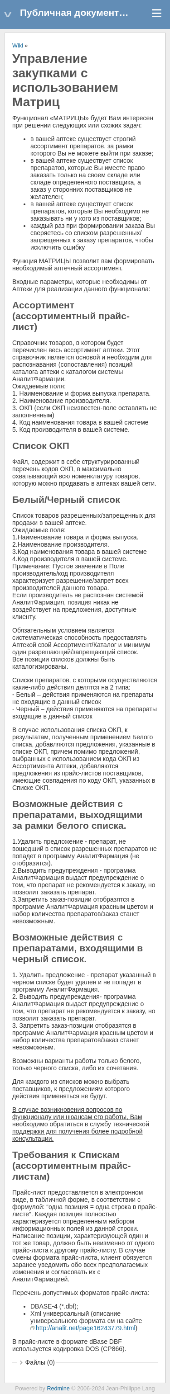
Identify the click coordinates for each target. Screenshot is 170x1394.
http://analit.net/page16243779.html (86, 1328)
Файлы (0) (40, 1362)
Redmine (58, 1388)
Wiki (17, 46)
